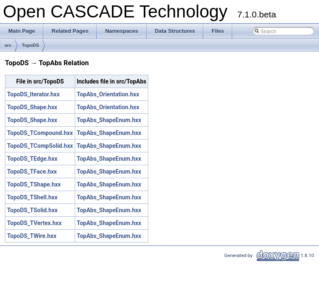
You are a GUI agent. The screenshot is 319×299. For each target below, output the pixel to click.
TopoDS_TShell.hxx (32, 197)
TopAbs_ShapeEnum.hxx (109, 120)
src (8, 45)
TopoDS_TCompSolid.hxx (40, 145)
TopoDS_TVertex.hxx (34, 223)
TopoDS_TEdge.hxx (32, 158)
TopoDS (30, 45)
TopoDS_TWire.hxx (31, 236)
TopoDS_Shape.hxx (32, 107)
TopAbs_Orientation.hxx (108, 94)
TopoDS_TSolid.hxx (32, 210)
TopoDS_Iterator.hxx (33, 94)
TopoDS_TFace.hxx (32, 171)
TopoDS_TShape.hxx (34, 184)
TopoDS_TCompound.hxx (40, 133)
